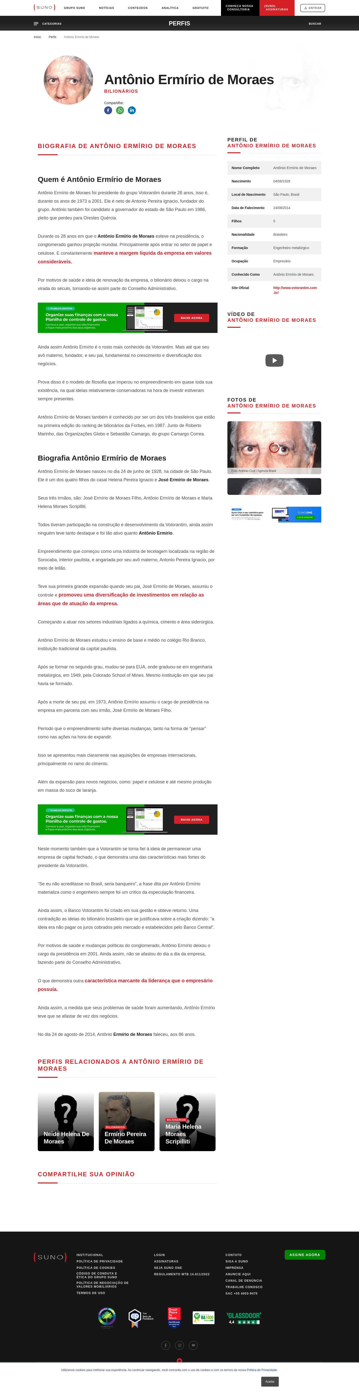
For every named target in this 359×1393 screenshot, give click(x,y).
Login (159, 1255)
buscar (315, 23)
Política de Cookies (96, 1268)
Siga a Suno (237, 1261)
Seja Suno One (168, 1268)
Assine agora (305, 1255)
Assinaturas (166, 1261)
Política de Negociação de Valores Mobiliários (103, 1284)
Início (37, 37)
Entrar (315, 7)
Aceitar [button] (270, 1381)
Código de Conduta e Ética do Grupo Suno (97, 1275)
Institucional (90, 1255)
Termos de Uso (91, 1293)
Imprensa (235, 1268)
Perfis (52, 37)
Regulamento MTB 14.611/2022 (182, 1274)
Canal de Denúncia (244, 1280)
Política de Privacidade (262, 1370)
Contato (234, 1255)
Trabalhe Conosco (244, 1287)
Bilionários (121, 91)
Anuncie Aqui (238, 1274)
